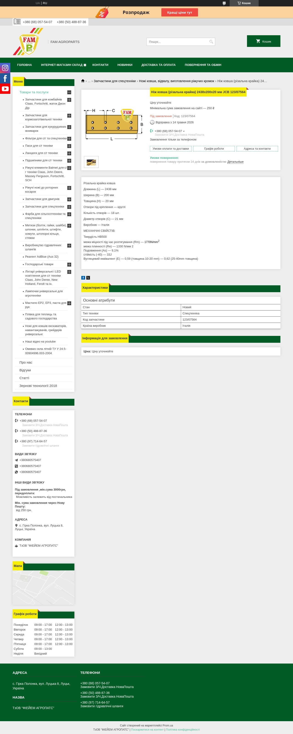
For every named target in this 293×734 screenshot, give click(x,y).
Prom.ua (168, 725)
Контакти (100, 65)
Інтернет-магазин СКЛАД (61, 65)
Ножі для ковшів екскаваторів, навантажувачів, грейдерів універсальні (46, 330)
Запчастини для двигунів (42, 199)
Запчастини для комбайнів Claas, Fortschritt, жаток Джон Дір (45, 103)
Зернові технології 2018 (38, 386)
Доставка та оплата (158, 65)
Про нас (25, 362)
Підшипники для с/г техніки (43, 160)
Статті (24, 378)
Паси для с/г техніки (39, 145)
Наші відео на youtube (40, 341)
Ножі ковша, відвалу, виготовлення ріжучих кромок (176, 81)
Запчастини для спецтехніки (115, 81)
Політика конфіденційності (183, 729)
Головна (24, 65)
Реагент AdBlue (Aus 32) (42, 256)
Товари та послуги (34, 92)
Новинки (124, 65)
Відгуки (25, 370)
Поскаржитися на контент (147, 729)
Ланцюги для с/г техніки (41, 153)
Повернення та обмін (203, 65)
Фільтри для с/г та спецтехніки (46, 138)
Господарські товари (39, 264)
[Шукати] (211, 42)
